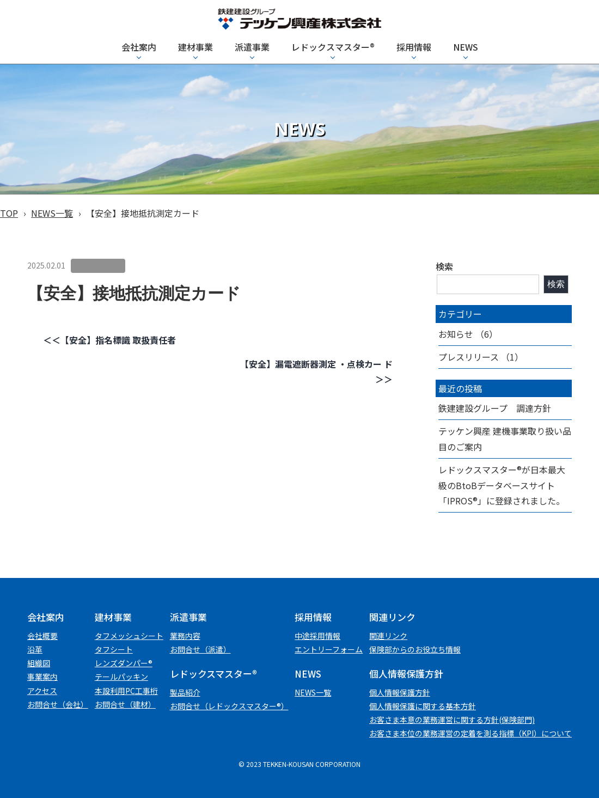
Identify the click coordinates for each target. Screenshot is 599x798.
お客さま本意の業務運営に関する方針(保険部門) (452, 719)
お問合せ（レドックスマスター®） (229, 705)
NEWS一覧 (52, 213)
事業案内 (42, 676)
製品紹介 (185, 692)
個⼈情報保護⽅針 (399, 692)
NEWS (465, 46)
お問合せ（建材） (125, 704)
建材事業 (195, 46)
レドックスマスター (333, 46)
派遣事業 (252, 46)
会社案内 (138, 46)
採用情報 (413, 46)
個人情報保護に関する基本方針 (422, 705)
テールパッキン (121, 676)
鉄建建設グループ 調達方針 (494, 408)
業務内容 (185, 635)
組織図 (38, 662)
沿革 (34, 649)
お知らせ (455, 333)
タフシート (114, 649)
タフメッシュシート (129, 635)
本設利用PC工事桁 (126, 690)
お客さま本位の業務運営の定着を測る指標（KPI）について (470, 733)
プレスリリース (468, 356)
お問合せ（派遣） (200, 649)
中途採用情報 (317, 635)
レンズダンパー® (123, 662)
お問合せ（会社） (57, 704)
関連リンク (388, 635)
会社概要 (42, 635)
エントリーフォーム (329, 649)
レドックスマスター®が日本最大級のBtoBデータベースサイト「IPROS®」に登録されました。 (501, 485)
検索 (444, 266)
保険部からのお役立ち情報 (415, 649)
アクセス (42, 690)
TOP (9, 213)
